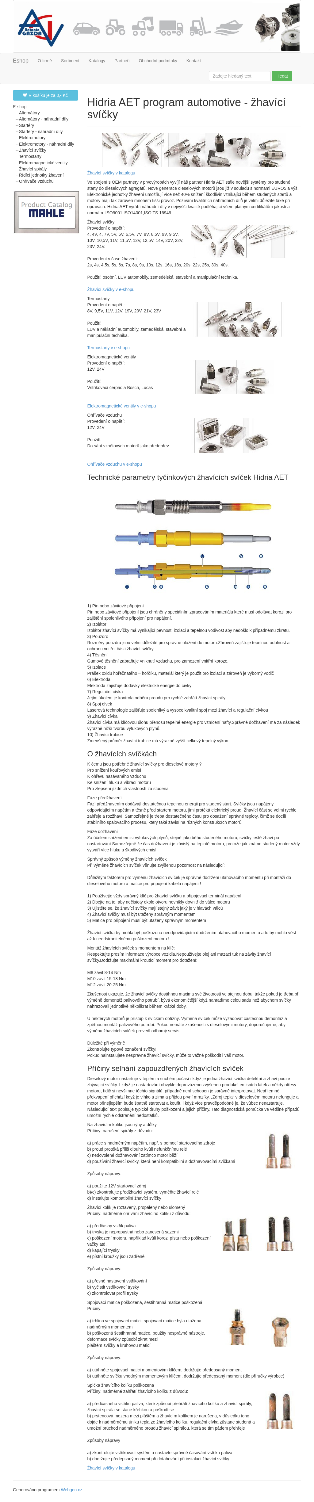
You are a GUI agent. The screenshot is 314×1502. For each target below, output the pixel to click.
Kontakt (193, 60)
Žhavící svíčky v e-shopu (111, 289)
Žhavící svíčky (32, 150)
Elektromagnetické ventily (43, 162)
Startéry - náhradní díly (41, 131)
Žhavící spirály (33, 168)
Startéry (26, 125)
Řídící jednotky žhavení (41, 175)
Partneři (121, 60)
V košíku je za (45, 95)
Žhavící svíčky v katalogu (111, 172)
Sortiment (70, 60)
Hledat (282, 76)
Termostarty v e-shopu (108, 347)
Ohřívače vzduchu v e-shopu (114, 464)
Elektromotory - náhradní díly (46, 144)
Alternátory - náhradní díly (43, 119)
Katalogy (97, 60)
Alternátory (29, 112)
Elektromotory (32, 137)
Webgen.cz (71, 1489)
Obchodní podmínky (158, 60)
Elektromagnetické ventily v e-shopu (121, 405)
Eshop (21, 61)
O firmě (45, 60)
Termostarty (30, 156)
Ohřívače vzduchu (36, 181)
